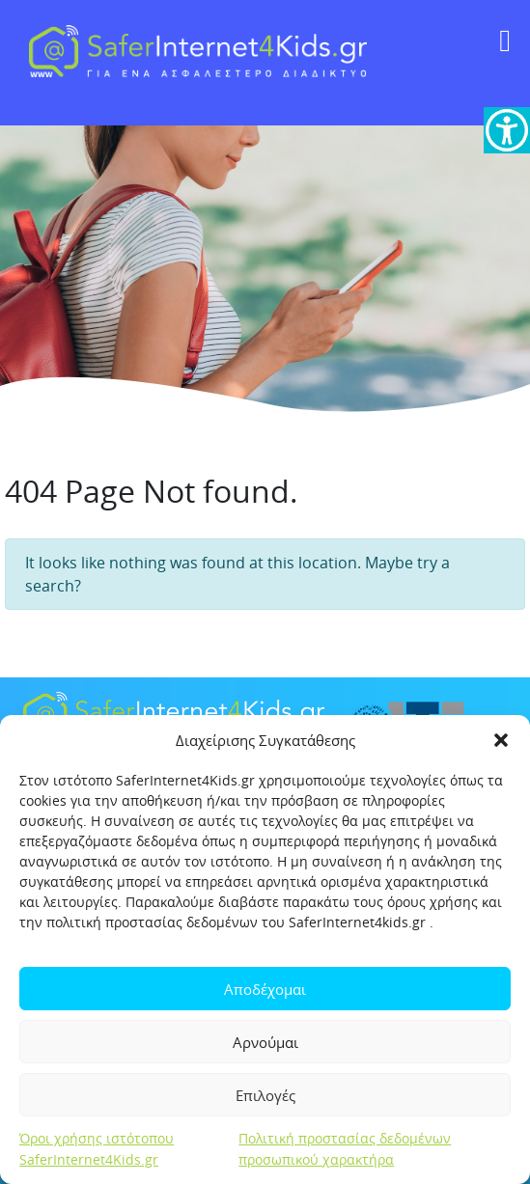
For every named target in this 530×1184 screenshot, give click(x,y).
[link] (507, 130)
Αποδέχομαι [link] (265, 989)
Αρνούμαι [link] (265, 1042)
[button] (501, 740)
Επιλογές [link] (265, 1095)
